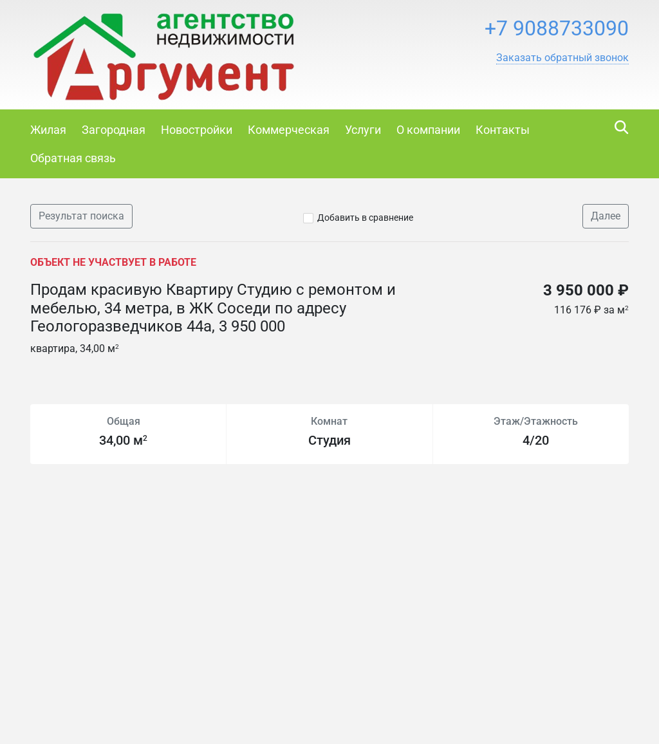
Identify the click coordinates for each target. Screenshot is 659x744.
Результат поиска (81, 216)
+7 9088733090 (557, 28)
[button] (562, 57)
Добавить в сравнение (365, 217)
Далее (605, 216)
